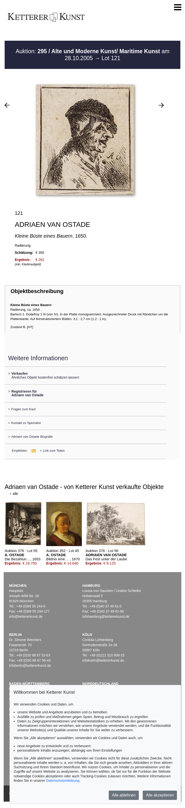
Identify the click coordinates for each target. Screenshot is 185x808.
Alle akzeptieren (160, 795)
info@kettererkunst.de (26, 616)
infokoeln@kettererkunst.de (103, 660)
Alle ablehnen (124, 795)
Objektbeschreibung (37, 291)
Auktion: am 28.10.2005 (92, 54)
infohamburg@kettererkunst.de (105, 616)
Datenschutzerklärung (62, 780)
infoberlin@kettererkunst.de (30, 665)
